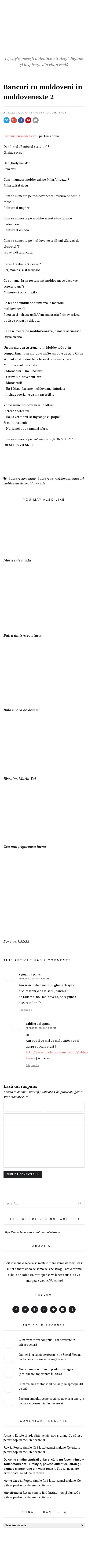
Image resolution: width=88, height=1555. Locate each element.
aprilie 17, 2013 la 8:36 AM (34, 979)
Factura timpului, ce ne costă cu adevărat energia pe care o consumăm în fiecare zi (51, 1400)
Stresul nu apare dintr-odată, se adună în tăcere (41, 1470)
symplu (24, 974)
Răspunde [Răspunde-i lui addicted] (32, 1065)
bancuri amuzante (22, 478)
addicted (33, 1023)
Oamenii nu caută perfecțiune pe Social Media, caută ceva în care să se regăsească (50, 1356)
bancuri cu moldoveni (54, 478)
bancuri (37, 112)
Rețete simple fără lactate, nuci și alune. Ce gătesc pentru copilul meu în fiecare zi (43, 1437)
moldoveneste (35, 483)
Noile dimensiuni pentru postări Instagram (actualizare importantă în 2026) (47, 1371)
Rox (6, 1447)
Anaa (7, 1435)
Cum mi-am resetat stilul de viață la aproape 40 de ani (51, 1386)
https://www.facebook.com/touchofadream (32, 1232)
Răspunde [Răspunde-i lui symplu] (25, 1009)
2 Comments (56, 112)
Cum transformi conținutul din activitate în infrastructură (47, 1342)
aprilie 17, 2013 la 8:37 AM (41, 1028)
